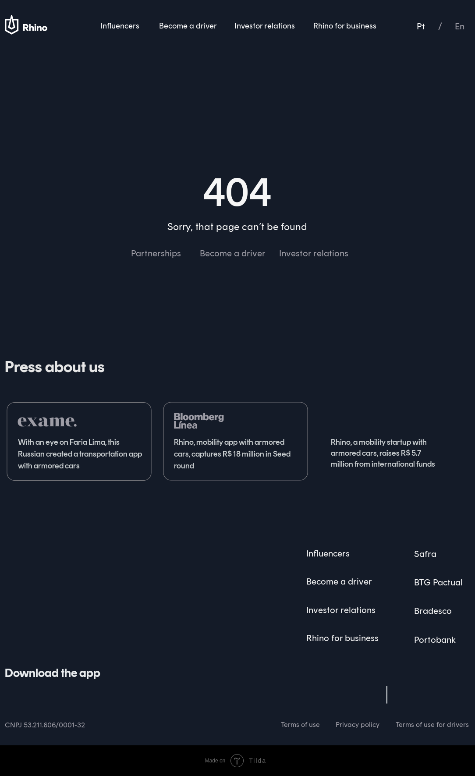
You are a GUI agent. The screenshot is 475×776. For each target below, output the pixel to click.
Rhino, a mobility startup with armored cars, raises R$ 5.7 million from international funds (383, 453)
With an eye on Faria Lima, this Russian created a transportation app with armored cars (80, 454)
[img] (30, 548)
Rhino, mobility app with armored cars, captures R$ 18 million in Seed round (232, 454)
